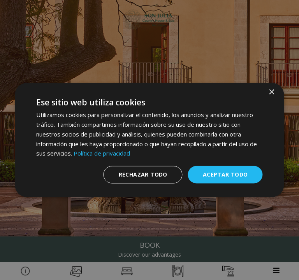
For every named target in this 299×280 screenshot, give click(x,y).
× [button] (271, 92)
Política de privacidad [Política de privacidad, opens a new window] (102, 153)
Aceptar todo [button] (225, 174)
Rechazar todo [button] (143, 174)
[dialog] (149, 140)
